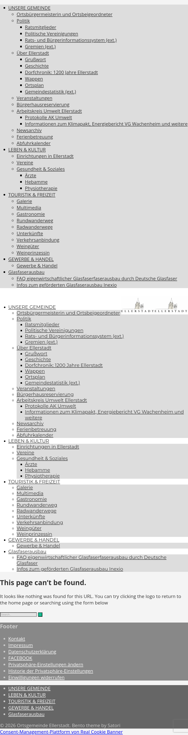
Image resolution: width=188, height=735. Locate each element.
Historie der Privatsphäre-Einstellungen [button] (50, 671)
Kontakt (16, 638)
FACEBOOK (20, 658)
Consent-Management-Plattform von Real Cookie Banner (61, 732)
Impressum (20, 645)
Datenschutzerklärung (32, 651)
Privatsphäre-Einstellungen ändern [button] (45, 664)
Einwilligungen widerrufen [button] (36, 677)
